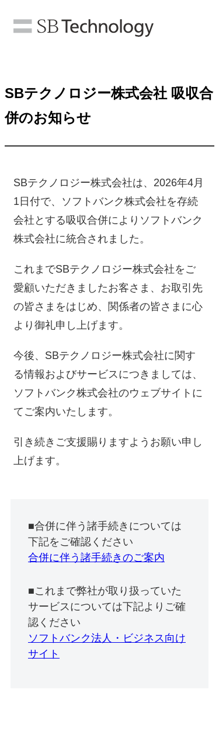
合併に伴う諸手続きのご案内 (96, 557)
